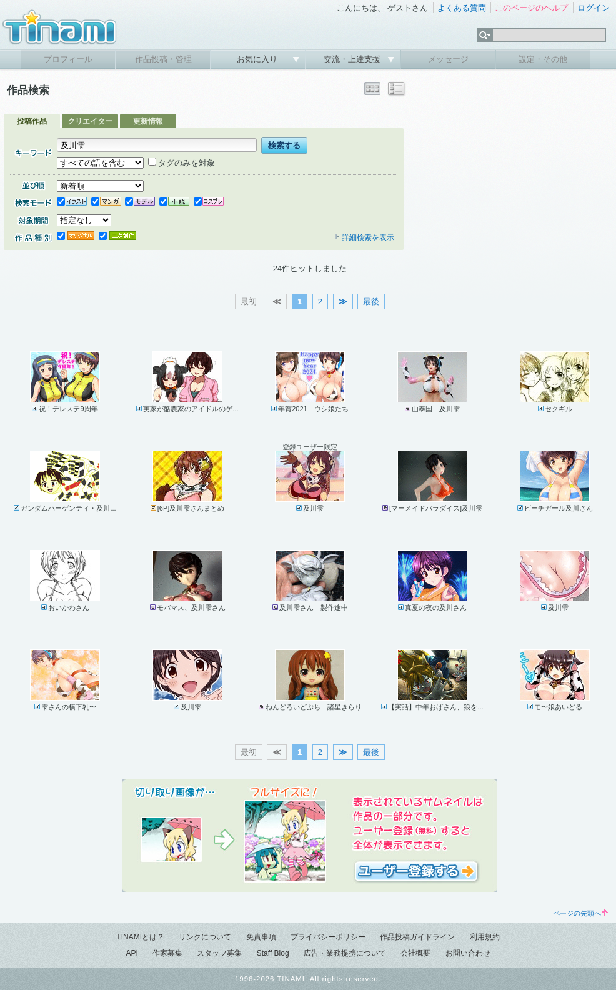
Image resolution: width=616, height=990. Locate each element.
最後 (371, 301)
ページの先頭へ (580, 913)
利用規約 (485, 936)
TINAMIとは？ (140, 936)
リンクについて (205, 936)
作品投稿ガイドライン (417, 936)
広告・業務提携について (345, 953)
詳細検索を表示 (364, 237)
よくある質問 (461, 7)
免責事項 (261, 936)
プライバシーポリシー (328, 936)
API (131, 953)
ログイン (593, 7)
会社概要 (415, 953)
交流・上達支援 (353, 59)
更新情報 (148, 121)
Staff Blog (273, 953)
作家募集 (167, 953)
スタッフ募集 (219, 953)
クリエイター (89, 121)
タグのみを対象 (181, 163)
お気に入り (258, 59)
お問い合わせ (467, 953)
